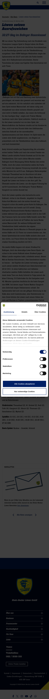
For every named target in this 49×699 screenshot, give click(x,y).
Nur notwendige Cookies (24, 391)
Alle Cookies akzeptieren (24, 384)
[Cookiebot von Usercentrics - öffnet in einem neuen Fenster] (36, 305)
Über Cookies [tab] (40, 312)
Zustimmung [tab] (8, 312)
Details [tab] (24, 312)
